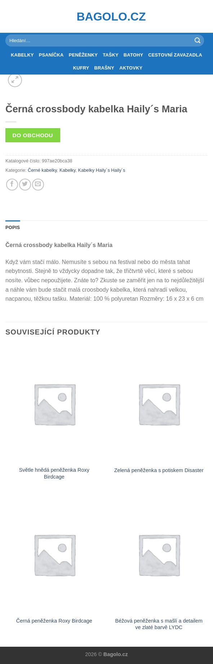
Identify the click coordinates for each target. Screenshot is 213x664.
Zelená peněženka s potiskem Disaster (159, 470)
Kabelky (22, 55)
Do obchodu (33, 135)
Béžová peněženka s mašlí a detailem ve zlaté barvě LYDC (159, 624)
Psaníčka (51, 55)
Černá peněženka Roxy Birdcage (54, 621)
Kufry (81, 68)
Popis (12, 227)
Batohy (133, 55)
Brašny (104, 68)
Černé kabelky (42, 170)
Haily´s (118, 170)
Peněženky (83, 55)
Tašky (111, 55)
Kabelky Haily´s (94, 170)
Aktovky (130, 68)
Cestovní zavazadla (175, 55)
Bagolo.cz (107, 16)
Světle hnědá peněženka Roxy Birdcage (54, 473)
